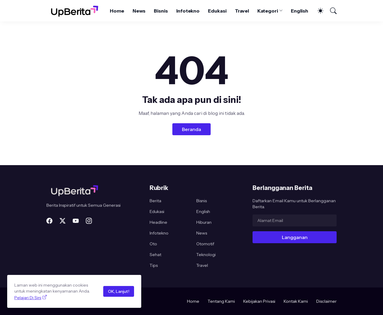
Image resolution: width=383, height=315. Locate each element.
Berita (155, 200)
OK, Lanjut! (118, 291)
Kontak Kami (296, 301)
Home (117, 11)
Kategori (267, 11)
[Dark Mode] (317, 11)
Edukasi (217, 11)
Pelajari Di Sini (27, 297)
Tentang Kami (221, 301)
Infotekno (188, 11)
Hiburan (204, 222)
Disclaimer (326, 301)
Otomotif (205, 243)
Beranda (191, 129)
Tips (154, 265)
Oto (153, 243)
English (299, 11)
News (139, 11)
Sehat (155, 254)
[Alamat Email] (295, 220)
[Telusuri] (331, 11)
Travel (242, 11)
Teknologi (206, 254)
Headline (158, 222)
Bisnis (161, 11)
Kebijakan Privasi (259, 301)
